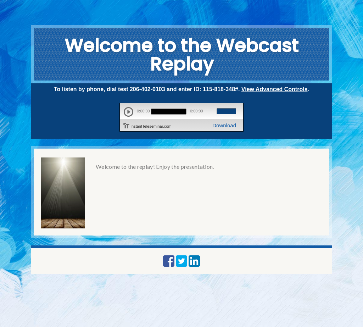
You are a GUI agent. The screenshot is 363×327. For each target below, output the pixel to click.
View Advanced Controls (274, 89)
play (128, 112)
